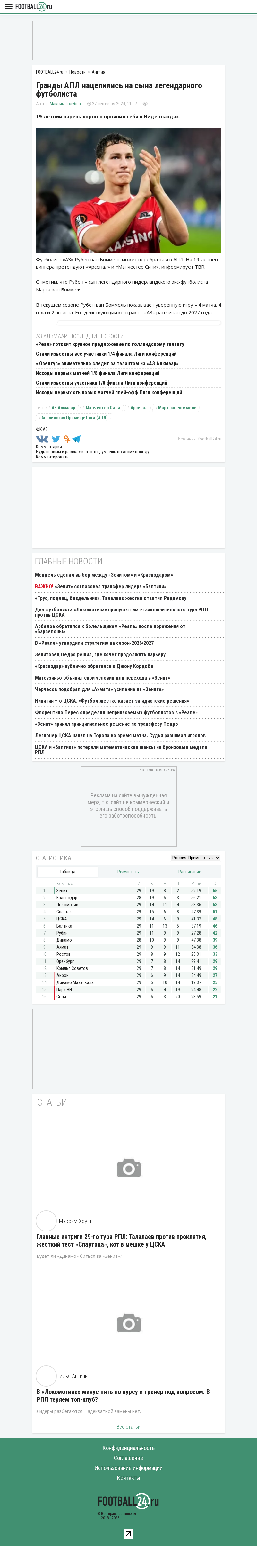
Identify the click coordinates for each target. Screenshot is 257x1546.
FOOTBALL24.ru (33, 7)
